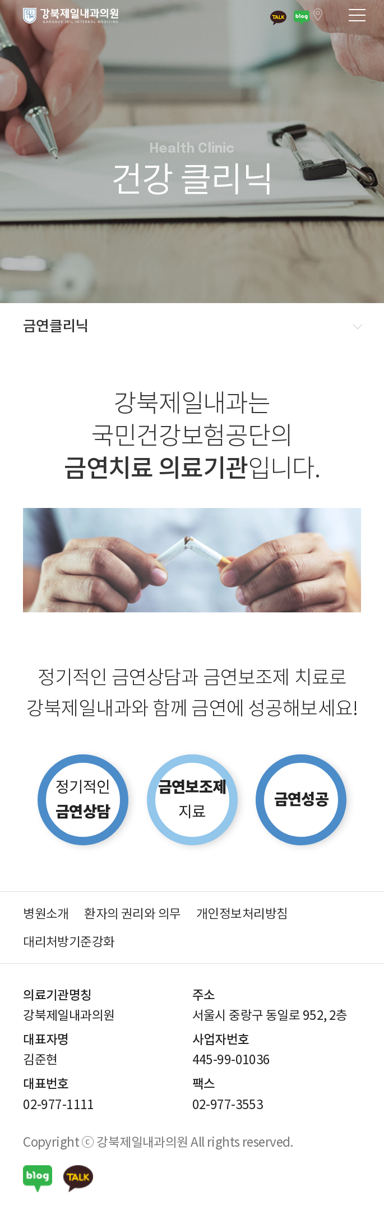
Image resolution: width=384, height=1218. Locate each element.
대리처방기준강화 (68, 942)
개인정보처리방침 (242, 914)
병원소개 (46, 914)
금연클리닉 (56, 326)
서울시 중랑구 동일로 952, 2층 (317, 14)
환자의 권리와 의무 (132, 914)
